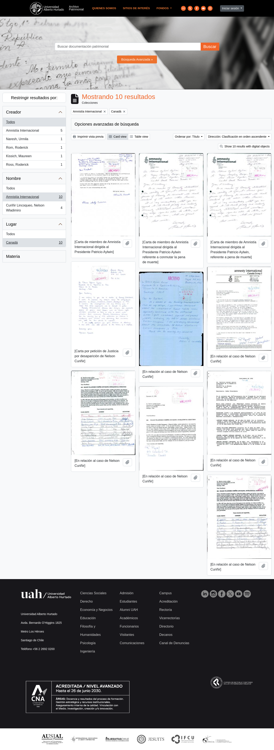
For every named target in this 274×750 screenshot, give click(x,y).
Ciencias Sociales (93, 593)
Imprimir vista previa (88, 136)
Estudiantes (128, 601)
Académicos (129, 618)
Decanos (165, 634)
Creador (13, 112)
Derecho (86, 601)
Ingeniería (87, 651)
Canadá (34, 243)
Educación (88, 618)
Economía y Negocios (96, 610)
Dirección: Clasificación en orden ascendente (237, 136)
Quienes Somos (104, 8)
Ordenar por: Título (187, 136)
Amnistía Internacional (34, 131)
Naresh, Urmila (34, 140)
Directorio (166, 626)
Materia (13, 256)
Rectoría (165, 610)
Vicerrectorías (169, 618)
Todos (10, 122)
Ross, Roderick (34, 165)
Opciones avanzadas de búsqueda (107, 124)
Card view (117, 136)
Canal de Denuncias (174, 643)
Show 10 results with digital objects (245, 146)
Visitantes (127, 634)
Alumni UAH (129, 610)
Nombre (13, 178)
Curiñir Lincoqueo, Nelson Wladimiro (34, 208)
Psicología (88, 643)
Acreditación (168, 601)
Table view (139, 136)
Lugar (11, 224)
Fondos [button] (163, 8)
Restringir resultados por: (34, 97)
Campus (165, 593)
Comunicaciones (132, 643)
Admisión (126, 593)
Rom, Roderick (34, 148)
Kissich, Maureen (34, 157)
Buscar (209, 46)
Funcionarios (129, 626)
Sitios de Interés (136, 8)
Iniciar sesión (231, 8)
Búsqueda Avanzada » (137, 59)
